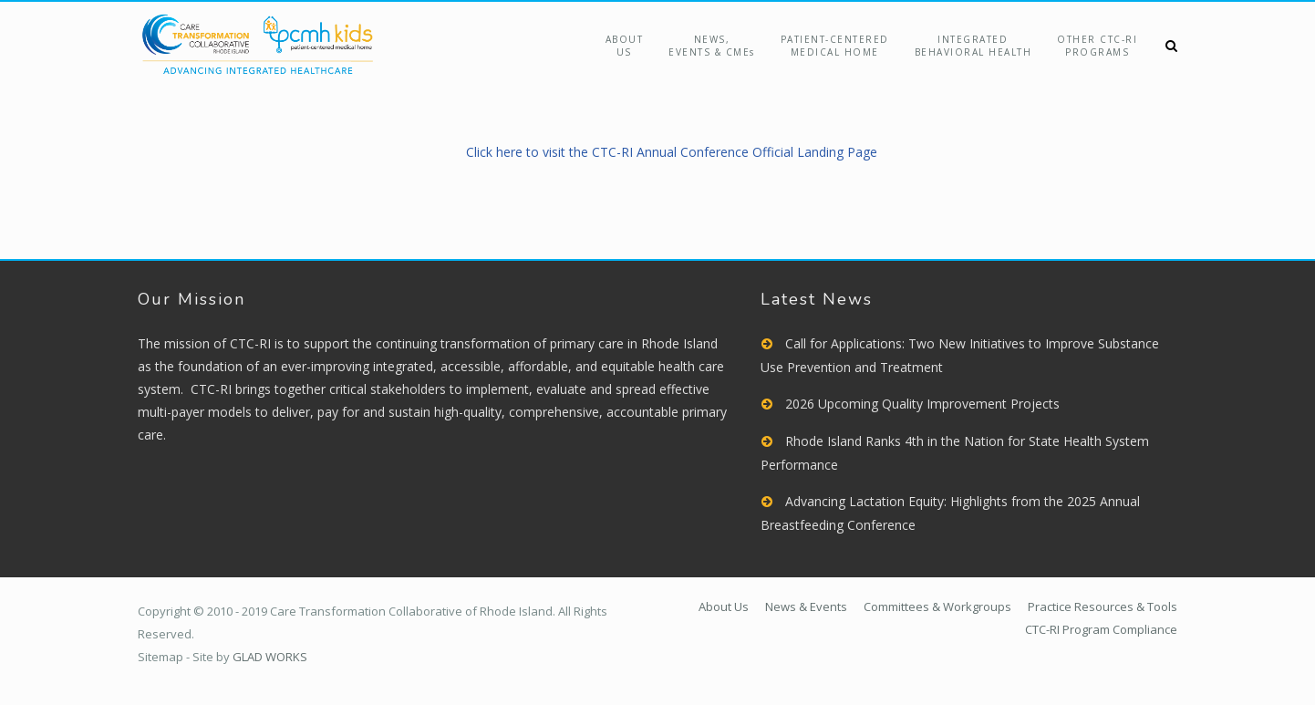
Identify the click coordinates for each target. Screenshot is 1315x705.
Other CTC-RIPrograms (1097, 45)
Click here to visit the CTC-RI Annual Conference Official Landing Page (671, 152)
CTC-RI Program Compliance (1101, 629)
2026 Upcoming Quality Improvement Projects (922, 403)
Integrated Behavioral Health (973, 45)
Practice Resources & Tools (1102, 606)
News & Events (806, 606)
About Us (625, 45)
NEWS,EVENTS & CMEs (711, 45)
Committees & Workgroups (937, 606)
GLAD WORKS (270, 656)
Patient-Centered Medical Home (835, 45)
